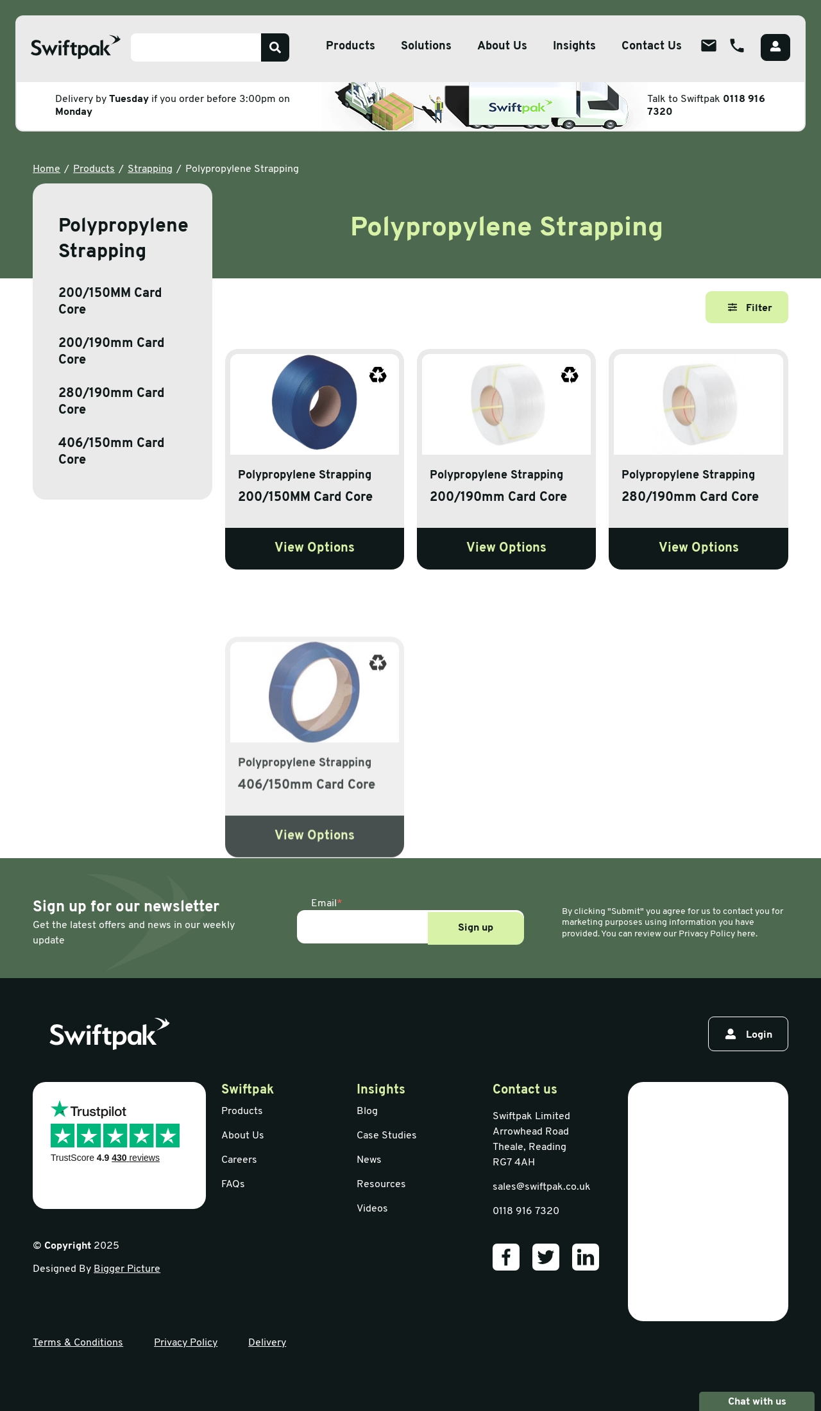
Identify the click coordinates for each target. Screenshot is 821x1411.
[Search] (275, 47)
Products (94, 169)
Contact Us (652, 46)
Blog (367, 1111)
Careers (239, 1160)
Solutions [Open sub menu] (426, 46)
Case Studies (387, 1136)
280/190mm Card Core (111, 402)
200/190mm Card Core (111, 352)
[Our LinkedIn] (585, 1257)
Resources (381, 1184)
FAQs (233, 1184)
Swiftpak (247, 1090)
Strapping (150, 169)
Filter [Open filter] (750, 308)
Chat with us (757, 1401)
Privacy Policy (185, 1343)
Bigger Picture (127, 1269)
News (369, 1160)
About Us (242, 1136)
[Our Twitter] (545, 1257)
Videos (372, 1209)
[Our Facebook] (506, 1257)
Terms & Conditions (78, 1343)
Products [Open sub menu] (350, 46)
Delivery (267, 1343)
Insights (574, 46)
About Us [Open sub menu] (502, 46)
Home (46, 169)
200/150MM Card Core (110, 302)
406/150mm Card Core (111, 452)
